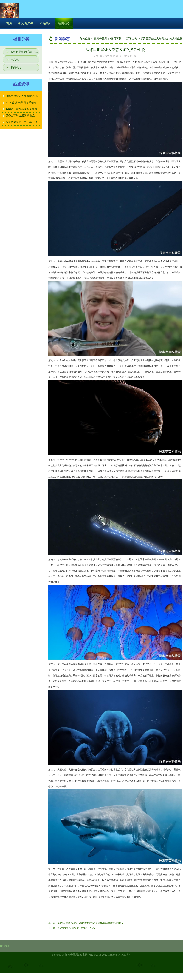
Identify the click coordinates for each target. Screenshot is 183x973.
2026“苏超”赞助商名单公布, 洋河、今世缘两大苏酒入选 (37, 102)
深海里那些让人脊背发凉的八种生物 (26, 96)
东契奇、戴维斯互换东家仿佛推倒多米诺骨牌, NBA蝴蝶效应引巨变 (90, 923)
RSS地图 (113, 954)
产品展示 (46, 23)
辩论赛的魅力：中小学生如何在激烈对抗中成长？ (34, 122)
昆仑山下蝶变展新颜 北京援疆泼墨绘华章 (29, 115)
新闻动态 (64, 23)
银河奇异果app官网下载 (107, 38)
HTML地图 (124, 954)
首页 (9, 23)
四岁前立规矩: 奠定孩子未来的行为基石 (77, 928)
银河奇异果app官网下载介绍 (27, 23)
